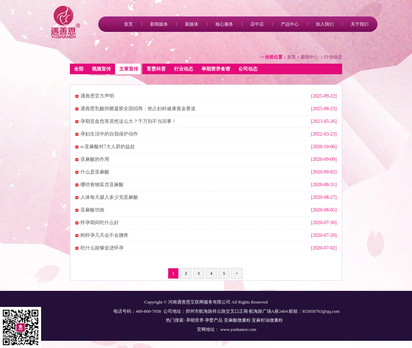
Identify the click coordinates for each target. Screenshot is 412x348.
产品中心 (290, 24)
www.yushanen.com (238, 329)
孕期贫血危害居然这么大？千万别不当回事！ (128, 121)
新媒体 (191, 24)
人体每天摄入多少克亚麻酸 (109, 197)
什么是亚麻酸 (94, 172)
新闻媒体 (159, 24)
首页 (128, 24)
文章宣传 (128, 69)
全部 (79, 69)
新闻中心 (310, 57)
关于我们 (360, 24)
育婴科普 (156, 69)
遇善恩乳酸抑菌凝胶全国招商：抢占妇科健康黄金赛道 (138, 108)
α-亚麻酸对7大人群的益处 (107, 146)
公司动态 (248, 69)
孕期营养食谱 (215, 69)
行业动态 (183, 69)
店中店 (257, 24)
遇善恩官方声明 (97, 96)
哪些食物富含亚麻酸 (102, 184)
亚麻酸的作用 (94, 159)
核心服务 (224, 24)
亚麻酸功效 (92, 209)
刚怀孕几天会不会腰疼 (104, 235)
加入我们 (325, 24)
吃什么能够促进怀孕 (102, 247)
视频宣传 (101, 69)
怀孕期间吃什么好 (99, 222)
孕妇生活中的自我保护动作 (109, 134)
